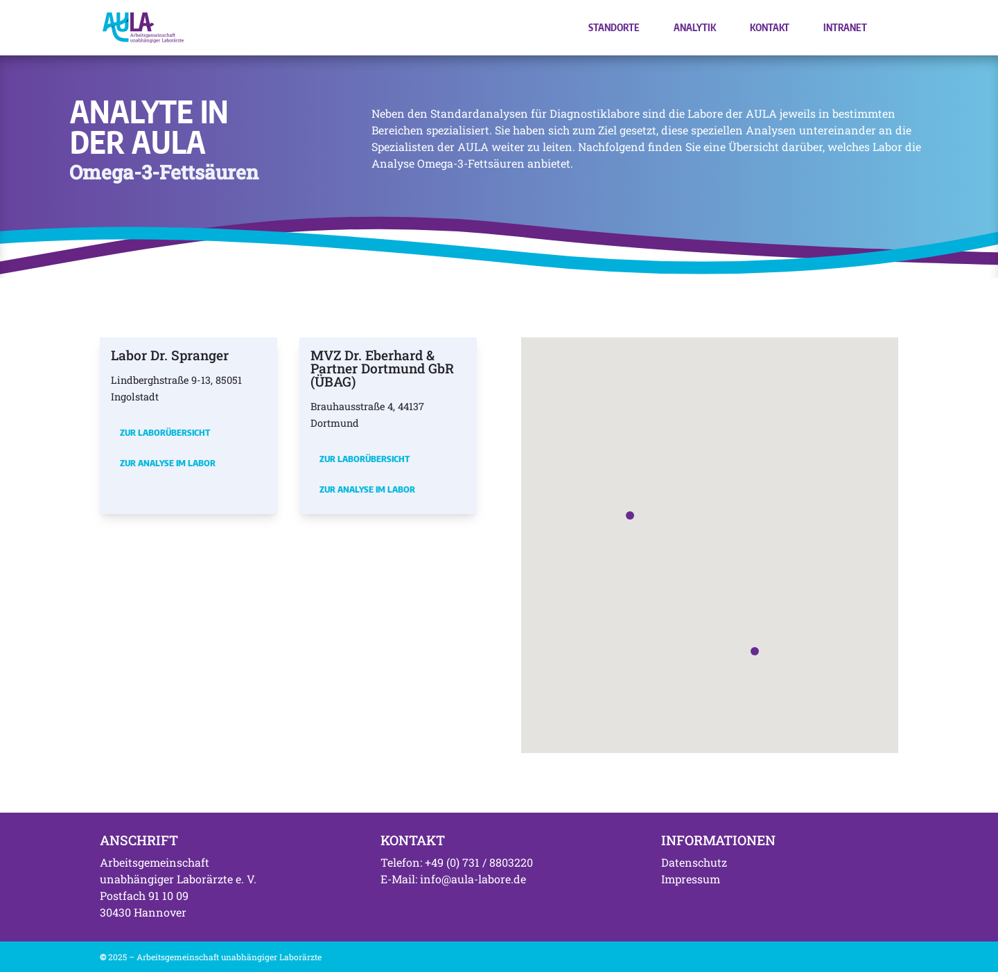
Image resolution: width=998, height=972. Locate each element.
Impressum (690, 879)
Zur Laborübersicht (165, 432)
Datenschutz (694, 862)
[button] (630, 515)
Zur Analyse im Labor (168, 462)
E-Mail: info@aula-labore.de (453, 879)
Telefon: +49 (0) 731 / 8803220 (456, 862)
